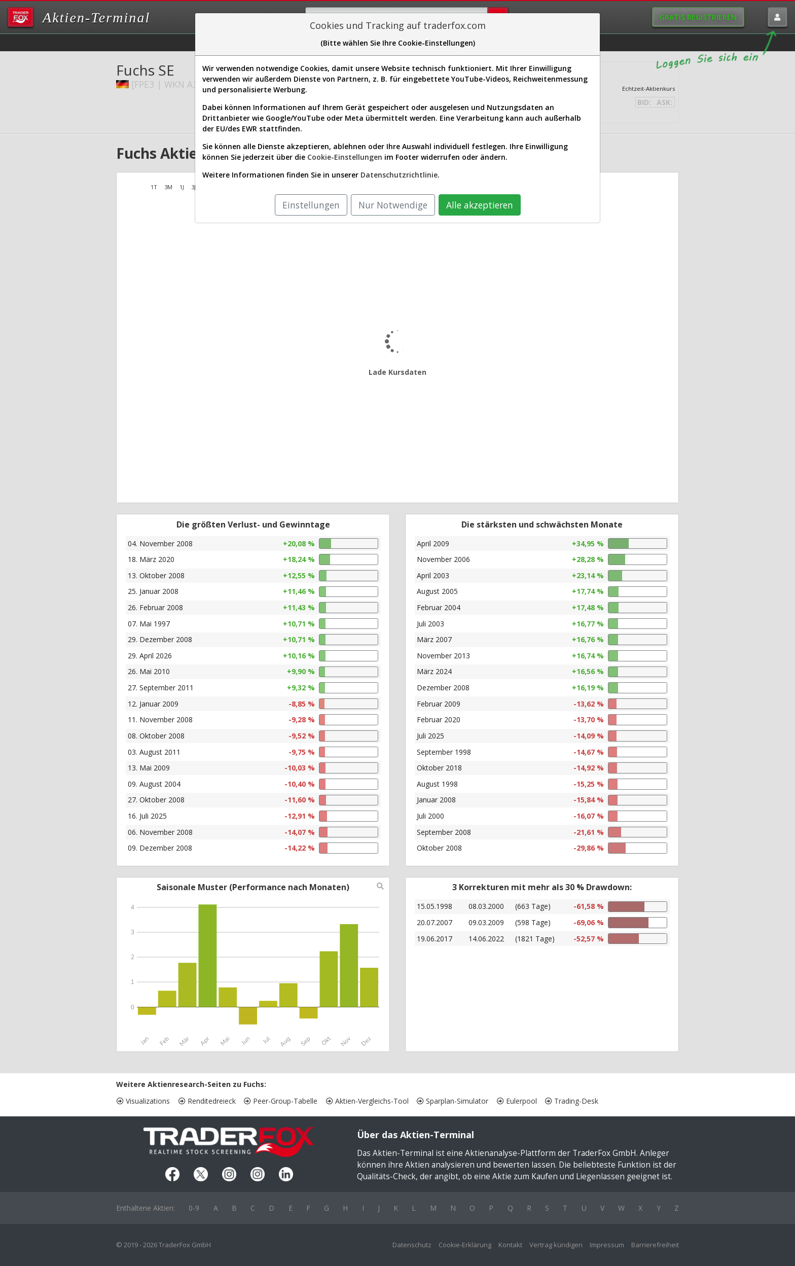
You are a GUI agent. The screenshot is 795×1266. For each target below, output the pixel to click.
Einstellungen (311, 205)
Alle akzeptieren (479, 205)
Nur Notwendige (392, 205)
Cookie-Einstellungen (344, 157)
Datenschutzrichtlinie (399, 175)
